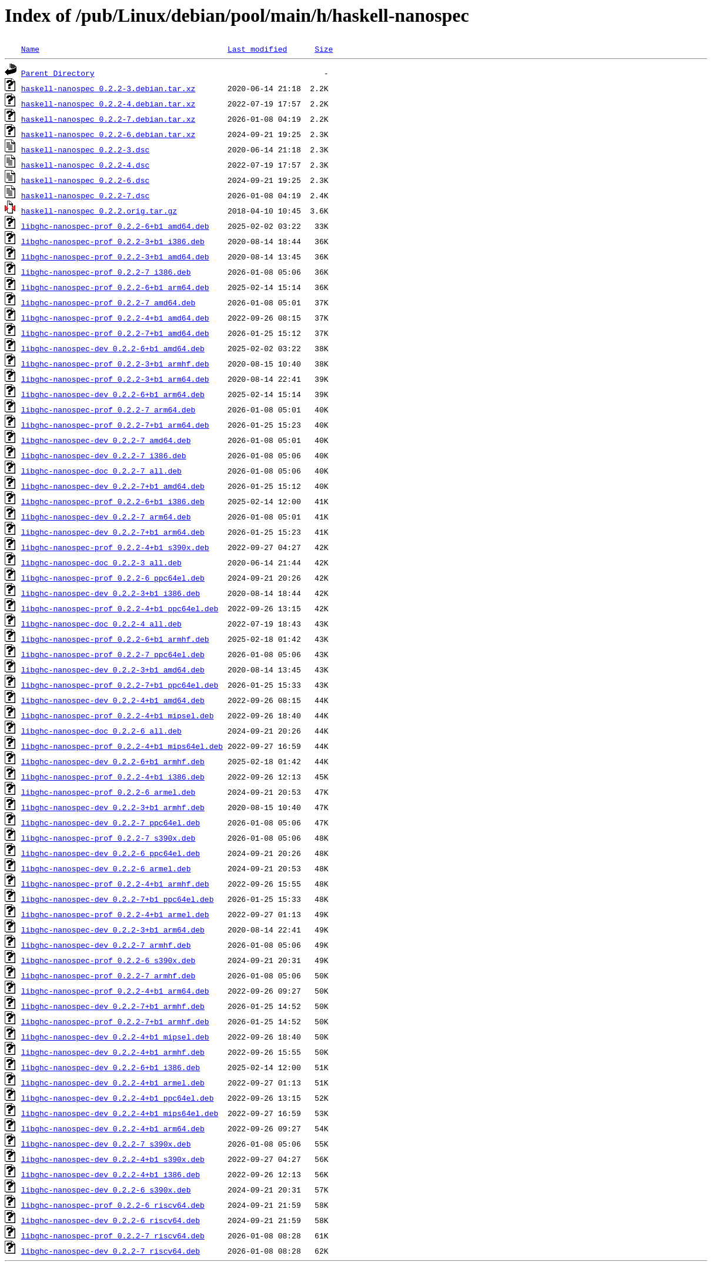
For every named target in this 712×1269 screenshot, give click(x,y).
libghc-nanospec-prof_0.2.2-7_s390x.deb (108, 837)
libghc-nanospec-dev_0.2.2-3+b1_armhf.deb (113, 807)
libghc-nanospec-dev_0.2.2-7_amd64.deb (106, 440)
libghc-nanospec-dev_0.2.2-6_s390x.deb (106, 1189)
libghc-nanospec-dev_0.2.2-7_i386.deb (103, 455)
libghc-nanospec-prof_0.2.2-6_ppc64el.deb (113, 577)
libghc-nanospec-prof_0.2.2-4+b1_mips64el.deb (122, 746)
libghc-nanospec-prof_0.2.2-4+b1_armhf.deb (115, 883)
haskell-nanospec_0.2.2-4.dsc (85, 164)
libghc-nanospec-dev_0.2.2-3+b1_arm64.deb (113, 929)
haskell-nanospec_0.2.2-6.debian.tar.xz (108, 134)
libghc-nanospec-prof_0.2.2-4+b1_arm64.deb (115, 990)
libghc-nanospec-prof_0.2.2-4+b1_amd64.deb (115, 317)
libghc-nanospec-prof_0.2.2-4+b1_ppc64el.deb (119, 608)
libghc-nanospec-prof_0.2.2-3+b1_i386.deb (113, 241)
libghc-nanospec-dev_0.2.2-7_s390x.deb (106, 1143)
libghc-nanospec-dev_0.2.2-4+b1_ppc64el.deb (117, 1098)
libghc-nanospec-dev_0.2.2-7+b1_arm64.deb (113, 532)
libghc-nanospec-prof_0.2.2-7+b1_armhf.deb (115, 1021)
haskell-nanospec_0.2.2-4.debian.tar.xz (108, 103)
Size (324, 49)
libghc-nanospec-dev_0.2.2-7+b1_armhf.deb (113, 1006)
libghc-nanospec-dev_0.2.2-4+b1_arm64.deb (113, 1128)
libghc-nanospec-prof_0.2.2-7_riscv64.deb (113, 1235)
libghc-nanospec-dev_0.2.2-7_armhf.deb (106, 945)
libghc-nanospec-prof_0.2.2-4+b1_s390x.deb (115, 547)
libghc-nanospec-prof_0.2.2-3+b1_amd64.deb (115, 256)
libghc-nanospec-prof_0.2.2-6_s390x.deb (108, 960)
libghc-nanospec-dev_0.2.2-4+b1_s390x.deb (113, 1159)
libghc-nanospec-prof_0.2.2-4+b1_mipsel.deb (117, 715)
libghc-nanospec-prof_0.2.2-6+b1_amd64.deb (115, 226)
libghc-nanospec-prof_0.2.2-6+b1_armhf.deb (115, 639)
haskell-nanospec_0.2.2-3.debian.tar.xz (108, 88)
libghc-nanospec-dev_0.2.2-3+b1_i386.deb (110, 593)
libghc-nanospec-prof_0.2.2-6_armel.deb (108, 792)
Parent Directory (58, 73)
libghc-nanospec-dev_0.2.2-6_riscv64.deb (110, 1220)
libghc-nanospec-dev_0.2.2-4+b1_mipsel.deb (115, 1036)
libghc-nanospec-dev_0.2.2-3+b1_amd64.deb (113, 669)
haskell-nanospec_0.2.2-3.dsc (85, 149)
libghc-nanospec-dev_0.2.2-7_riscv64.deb (110, 1250)
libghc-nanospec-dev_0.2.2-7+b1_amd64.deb (113, 486)
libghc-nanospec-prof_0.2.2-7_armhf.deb (108, 975)
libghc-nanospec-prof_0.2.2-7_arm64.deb (108, 409)
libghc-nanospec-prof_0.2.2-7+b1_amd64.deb (115, 333)
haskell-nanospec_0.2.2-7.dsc (85, 195)
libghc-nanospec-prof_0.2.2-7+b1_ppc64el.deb (119, 685)
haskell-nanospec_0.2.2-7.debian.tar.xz (108, 119)
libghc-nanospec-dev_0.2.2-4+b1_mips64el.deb (119, 1113)
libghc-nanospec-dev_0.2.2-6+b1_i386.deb (110, 1067)
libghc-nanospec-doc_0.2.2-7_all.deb (101, 470)
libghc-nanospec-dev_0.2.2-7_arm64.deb (106, 516)
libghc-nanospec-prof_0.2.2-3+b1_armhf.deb (115, 363)
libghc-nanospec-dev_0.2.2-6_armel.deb (106, 868)
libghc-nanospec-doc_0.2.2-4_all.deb (101, 623)
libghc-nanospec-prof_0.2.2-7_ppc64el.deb (113, 654)
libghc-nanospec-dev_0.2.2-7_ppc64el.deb (110, 822)
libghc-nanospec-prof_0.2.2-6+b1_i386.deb (113, 501)
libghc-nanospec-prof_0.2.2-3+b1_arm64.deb (115, 379)
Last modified (257, 49)
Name (30, 49)
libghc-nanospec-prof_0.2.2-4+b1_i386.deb (113, 776)
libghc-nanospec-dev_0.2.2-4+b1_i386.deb (110, 1174)
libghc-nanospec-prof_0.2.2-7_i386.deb (106, 272)
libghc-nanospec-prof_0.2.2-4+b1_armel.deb (115, 914)
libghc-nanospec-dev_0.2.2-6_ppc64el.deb (110, 853)
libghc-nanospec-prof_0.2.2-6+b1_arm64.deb (115, 287)
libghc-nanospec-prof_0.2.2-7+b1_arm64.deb (115, 424)
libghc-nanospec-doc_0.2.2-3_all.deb (101, 562)
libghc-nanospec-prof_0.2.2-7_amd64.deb (108, 302)
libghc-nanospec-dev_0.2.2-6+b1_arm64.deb (113, 394)
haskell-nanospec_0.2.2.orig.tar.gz (99, 210)
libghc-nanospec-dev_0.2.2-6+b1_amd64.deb (113, 348)
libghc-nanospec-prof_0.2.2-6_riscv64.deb (113, 1205)
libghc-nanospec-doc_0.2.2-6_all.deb (101, 730)
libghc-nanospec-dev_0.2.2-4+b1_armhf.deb (113, 1052)
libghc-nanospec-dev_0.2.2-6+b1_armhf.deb (113, 761)
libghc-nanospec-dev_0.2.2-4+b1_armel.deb (113, 1082)
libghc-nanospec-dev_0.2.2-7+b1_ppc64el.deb (117, 899)
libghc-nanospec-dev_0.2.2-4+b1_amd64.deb (113, 700)
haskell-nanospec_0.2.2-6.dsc (85, 180)
